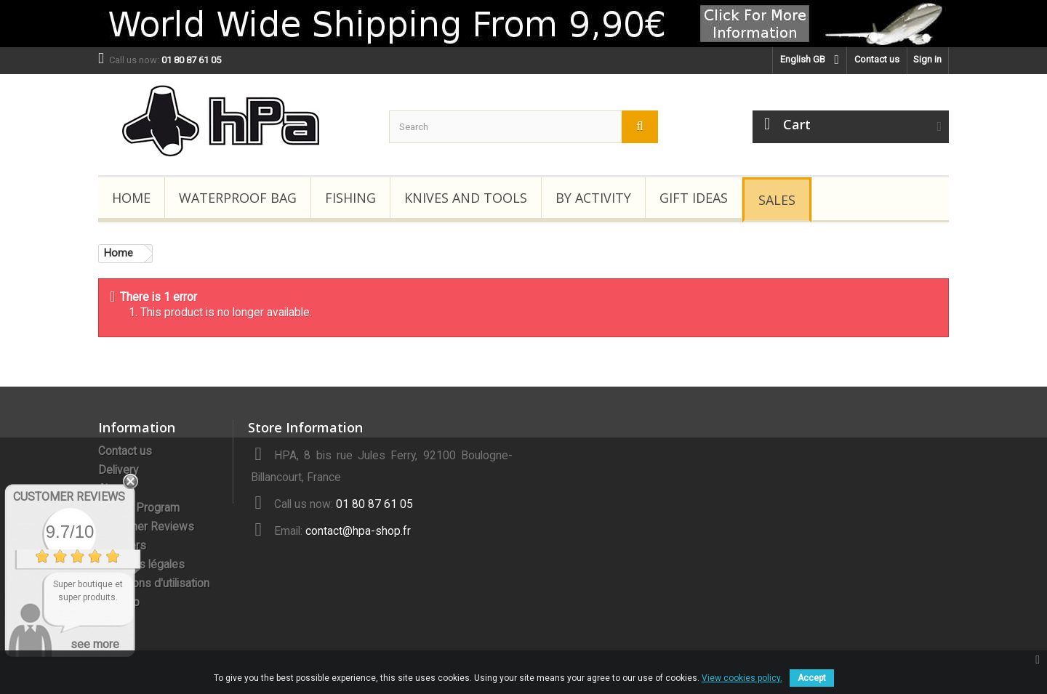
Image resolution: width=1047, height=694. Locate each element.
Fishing (350, 197)
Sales (776, 200)
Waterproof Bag (238, 197)
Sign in (927, 59)
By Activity (593, 197)
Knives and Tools (465, 197)
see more (95, 644)
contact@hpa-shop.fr (358, 531)
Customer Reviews (146, 526)
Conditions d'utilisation (153, 583)
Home (131, 197)
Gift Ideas (693, 197)
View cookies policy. (742, 678)
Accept (812, 678)
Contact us (876, 59)
